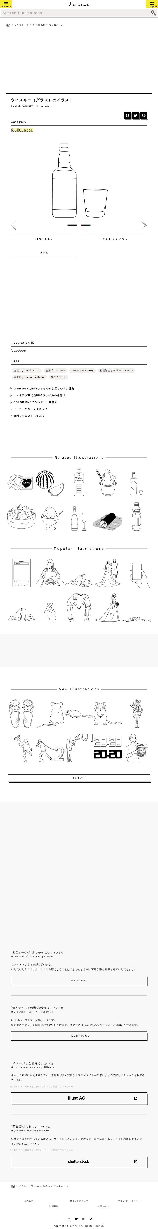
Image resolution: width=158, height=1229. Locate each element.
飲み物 (41, 25)
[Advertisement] (79, 61)
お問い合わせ (104, 1206)
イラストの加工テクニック (31, 409)
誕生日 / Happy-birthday (29, 377)
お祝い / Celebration (26, 370)
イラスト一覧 (21, 25)
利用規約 (53, 1206)
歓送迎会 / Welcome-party (116, 370)
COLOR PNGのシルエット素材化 (35, 402)
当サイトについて (79, 1201)
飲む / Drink (58, 377)
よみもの (28, 1201)
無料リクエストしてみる (29, 415)
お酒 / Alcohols (55, 370)
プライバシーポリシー (129, 1201)
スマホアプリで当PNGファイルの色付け (39, 395)
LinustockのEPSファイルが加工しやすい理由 (44, 388)
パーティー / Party (83, 370)
